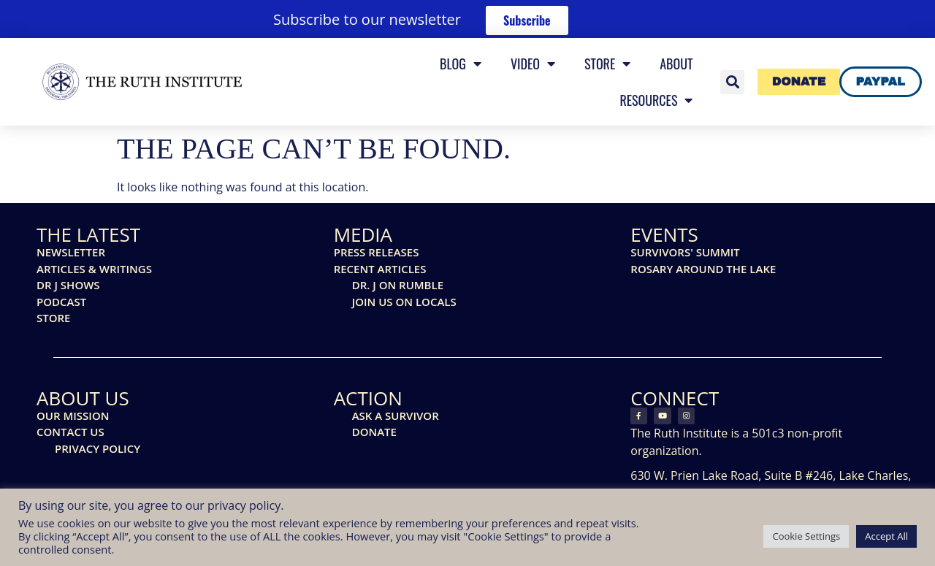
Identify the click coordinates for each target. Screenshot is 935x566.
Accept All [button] (886, 536)
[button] (732, 82)
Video (533, 63)
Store (607, 63)
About (676, 63)
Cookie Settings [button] (806, 536)
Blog (460, 63)
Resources (655, 100)
